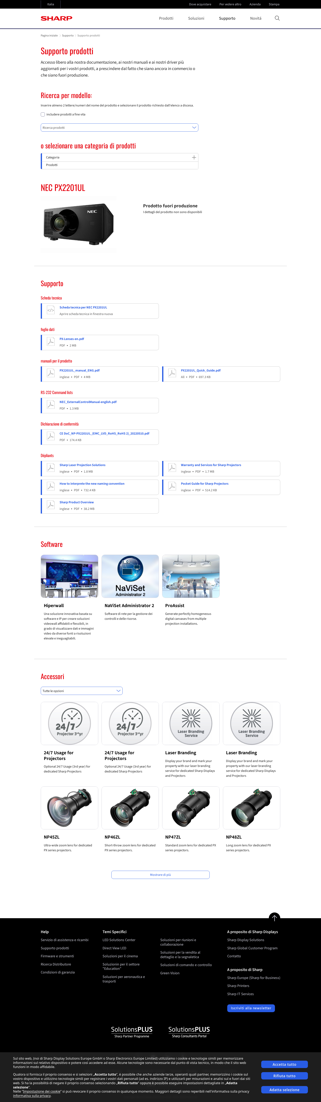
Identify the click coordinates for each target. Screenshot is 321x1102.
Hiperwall (54, 605)
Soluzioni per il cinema (120, 956)
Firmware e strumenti (57, 956)
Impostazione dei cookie (41, 1091)
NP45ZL (52, 837)
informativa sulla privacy (32, 1095)
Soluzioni (197, 18)
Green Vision (170, 973)
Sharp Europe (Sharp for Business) (253, 977)
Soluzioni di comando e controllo (186, 965)
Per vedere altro (230, 4)
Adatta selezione (285, 1089)
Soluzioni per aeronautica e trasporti (124, 979)
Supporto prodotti (55, 948)
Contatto (234, 956)
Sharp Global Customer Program (252, 948)
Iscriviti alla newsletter (251, 1008)
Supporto (228, 18)
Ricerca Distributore (56, 964)
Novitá (255, 18)
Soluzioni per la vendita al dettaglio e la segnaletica (180, 955)
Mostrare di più (160, 875)
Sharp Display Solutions (245, 940)
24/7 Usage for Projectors (58, 755)
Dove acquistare (200, 4)
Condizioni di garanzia (58, 972)
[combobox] (119, 127)
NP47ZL (173, 837)
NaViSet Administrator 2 (129, 605)
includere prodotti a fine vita (65, 114)
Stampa (274, 4)
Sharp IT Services (240, 994)
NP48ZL (234, 837)
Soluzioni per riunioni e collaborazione (178, 942)
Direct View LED (114, 948)
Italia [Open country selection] (50, 4)
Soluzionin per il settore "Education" (121, 966)
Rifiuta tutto (285, 1076)
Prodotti (167, 18)
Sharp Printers (238, 985)
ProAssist (174, 605)
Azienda (255, 4)
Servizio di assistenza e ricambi (64, 940)
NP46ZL (112, 837)
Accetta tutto (284, 1064)
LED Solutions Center (119, 940)
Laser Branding (180, 752)
